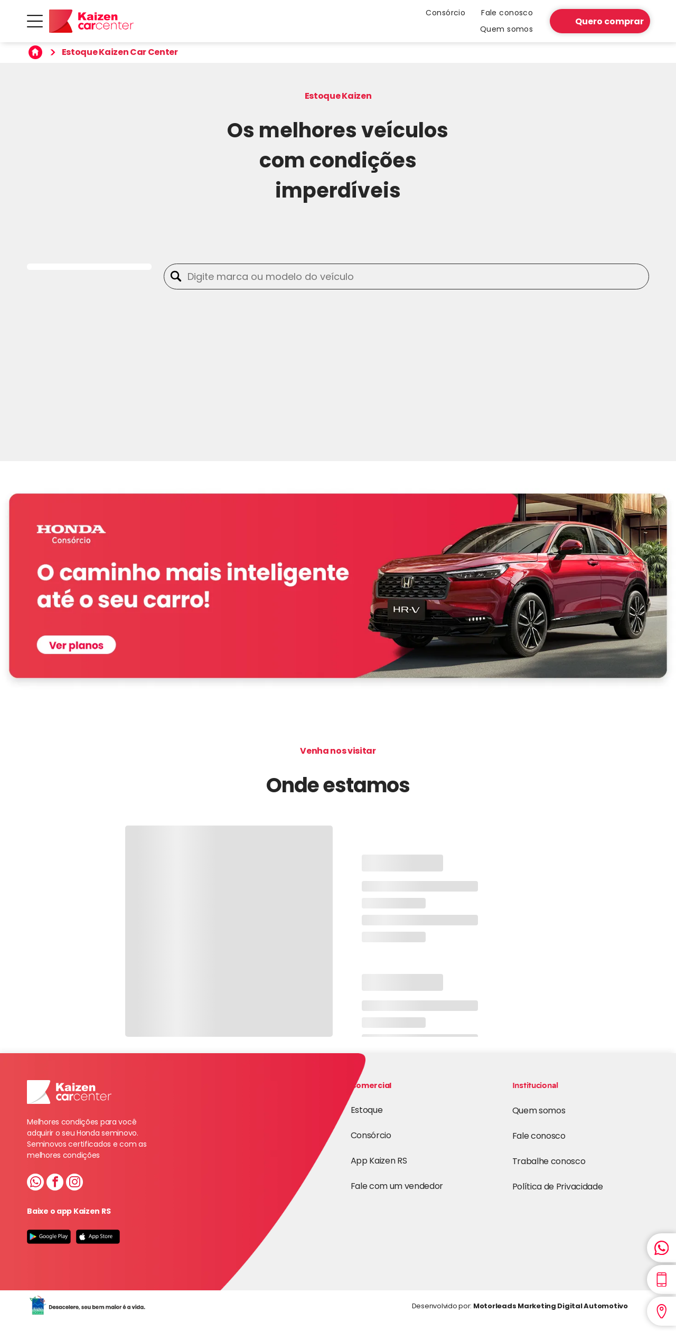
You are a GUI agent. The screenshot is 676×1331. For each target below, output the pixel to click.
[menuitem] (445, 13)
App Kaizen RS (379, 1161)
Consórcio (371, 1135)
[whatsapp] (35, 1183)
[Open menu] (35, 21)
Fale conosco (539, 1136)
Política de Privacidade (557, 1186)
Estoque (367, 1110)
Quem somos (539, 1110)
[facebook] (54, 1183)
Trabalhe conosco (549, 1161)
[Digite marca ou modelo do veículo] (415, 276)
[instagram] (74, 1183)
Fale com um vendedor (397, 1186)
